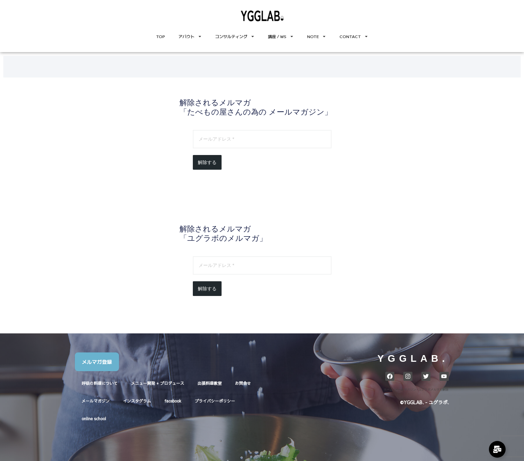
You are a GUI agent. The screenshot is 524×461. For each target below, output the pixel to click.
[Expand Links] (497, 449)
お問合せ (243, 383)
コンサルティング (235, 36)
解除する (207, 162)
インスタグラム (137, 401)
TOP (160, 36)
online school (94, 418)
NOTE (316, 36)
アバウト (190, 36)
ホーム (388, 389)
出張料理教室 (210, 383)
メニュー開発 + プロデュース (157, 383)
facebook (172, 401)
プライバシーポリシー (215, 401)
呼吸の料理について (100, 383)
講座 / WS (281, 36)
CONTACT (354, 36)
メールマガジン (96, 401)
